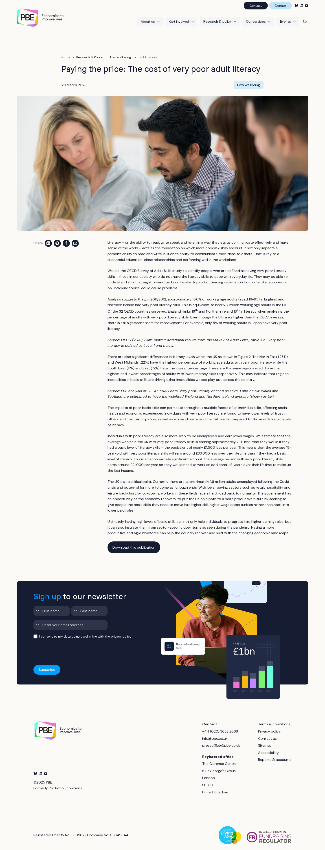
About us (148, 19)
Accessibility (268, 748)
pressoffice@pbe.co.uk (221, 741)
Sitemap (265, 741)
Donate (280, 6)
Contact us (267, 734)
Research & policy (217, 19)
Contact (256, 6)
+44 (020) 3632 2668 (220, 727)
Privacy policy (269, 727)
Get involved (179, 19)
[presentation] (67, 648)
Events (285, 19)
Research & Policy (89, 53)
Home (65, 53)
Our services (256, 19)
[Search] (305, 19)
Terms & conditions (274, 720)
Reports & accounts (275, 755)
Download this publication (133, 543)
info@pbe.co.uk (215, 734)
